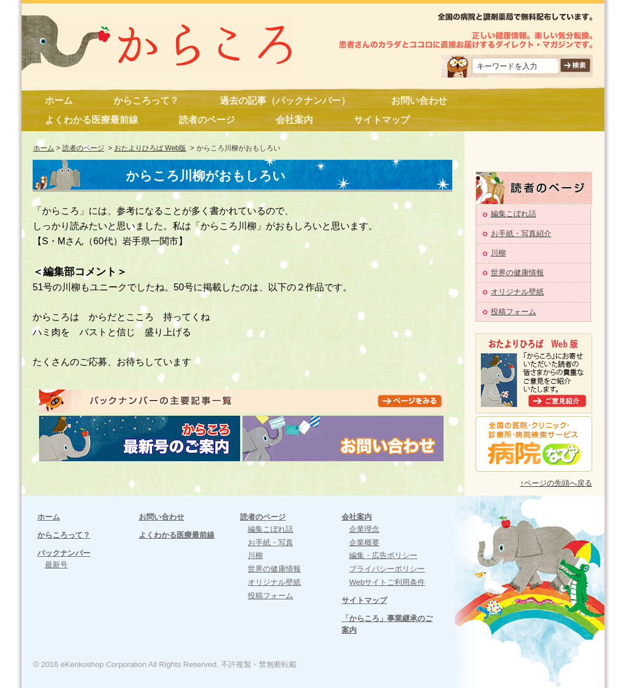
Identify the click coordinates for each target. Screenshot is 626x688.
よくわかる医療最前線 (91, 120)
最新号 (56, 564)
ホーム (59, 101)
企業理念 (364, 529)
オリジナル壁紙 (517, 291)
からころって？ (146, 101)
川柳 (498, 252)
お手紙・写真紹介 (521, 233)
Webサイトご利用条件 (387, 582)
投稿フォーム (513, 311)
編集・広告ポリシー (383, 555)
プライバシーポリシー (387, 568)
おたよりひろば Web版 (150, 148)
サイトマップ (382, 120)
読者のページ (207, 120)
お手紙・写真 (270, 542)
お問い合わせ (419, 101)
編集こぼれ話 (513, 213)
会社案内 (294, 120)
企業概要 (364, 542)
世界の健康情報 (517, 272)
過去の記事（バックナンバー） (285, 101)
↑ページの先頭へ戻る (557, 483)
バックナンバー (63, 553)
